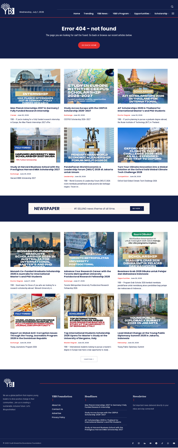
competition (123, 177)
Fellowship (122, 343)
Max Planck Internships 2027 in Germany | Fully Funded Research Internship (34, 110)
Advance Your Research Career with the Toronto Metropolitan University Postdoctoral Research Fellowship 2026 (87, 274)
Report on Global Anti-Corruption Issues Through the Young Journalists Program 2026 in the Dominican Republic (33, 336)
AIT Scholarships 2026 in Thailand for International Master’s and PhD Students (141, 110)
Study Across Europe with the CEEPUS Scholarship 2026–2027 (85, 110)
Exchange (68, 115)
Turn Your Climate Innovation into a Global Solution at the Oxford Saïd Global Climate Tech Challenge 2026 (142, 170)
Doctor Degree (124, 115)
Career (13, 115)
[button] (172, 7)
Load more (89, 359)
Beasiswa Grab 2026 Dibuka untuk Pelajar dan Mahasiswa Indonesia (142, 273)
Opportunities (124, 279)
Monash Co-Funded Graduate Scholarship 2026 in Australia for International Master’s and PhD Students (35, 274)
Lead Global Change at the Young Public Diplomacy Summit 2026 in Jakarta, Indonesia (141, 336)
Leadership (69, 177)
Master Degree (70, 343)
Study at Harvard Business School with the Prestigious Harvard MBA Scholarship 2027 (35, 168)
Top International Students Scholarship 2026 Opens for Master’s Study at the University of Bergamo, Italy (87, 336)
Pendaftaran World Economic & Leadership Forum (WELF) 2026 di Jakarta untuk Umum (88, 170)
